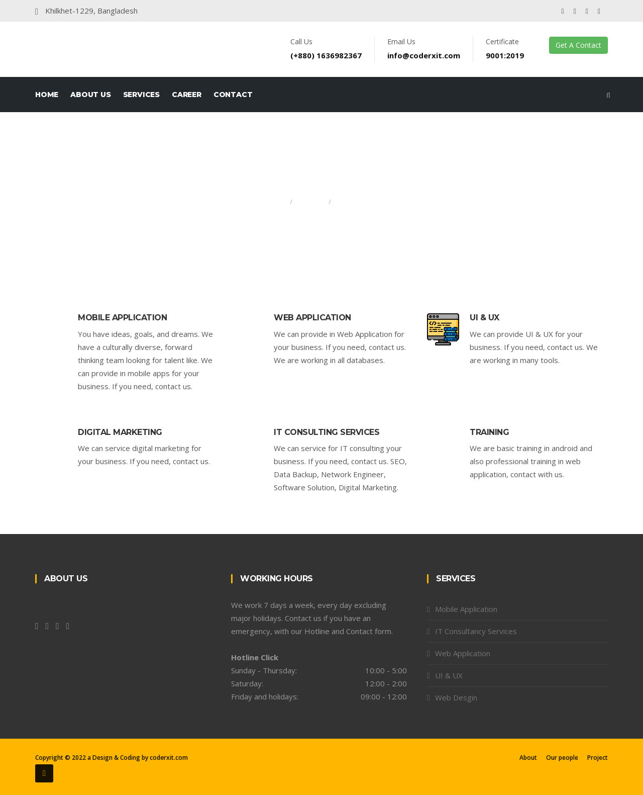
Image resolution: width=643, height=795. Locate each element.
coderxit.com (169, 757)
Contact (233, 94)
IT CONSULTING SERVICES (326, 432)
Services (141, 94)
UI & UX (484, 317)
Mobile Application (122, 317)
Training (489, 432)
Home (46, 94)
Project (597, 758)
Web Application (312, 317)
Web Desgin (456, 697)
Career (186, 94)
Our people (562, 758)
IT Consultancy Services (476, 631)
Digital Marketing (120, 432)
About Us (90, 94)
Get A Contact (578, 45)
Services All (355, 202)
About (528, 758)
